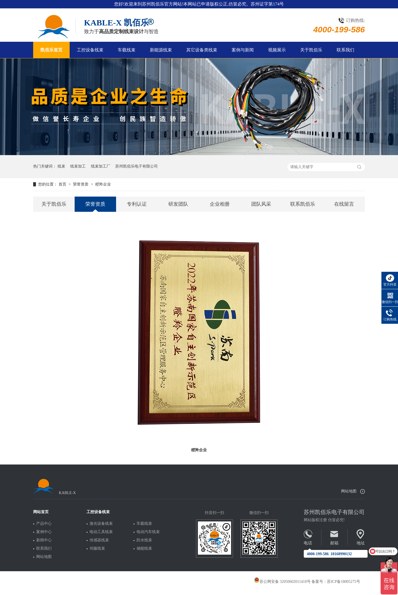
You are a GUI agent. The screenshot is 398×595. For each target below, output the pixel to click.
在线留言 (344, 204)
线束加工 (78, 166)
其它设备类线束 (201, 50)
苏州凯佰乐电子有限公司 (136, 166)
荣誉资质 (81, 184)
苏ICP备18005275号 (343, 582)
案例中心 (44, 532)
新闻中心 (44, 540)
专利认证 (137, 204)
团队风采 (261, 204)
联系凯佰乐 (302, 204)
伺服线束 (97, 548)
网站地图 (349, 491)
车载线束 (126, 50)
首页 (63, 184)
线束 (61, 166)
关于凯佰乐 (311, 50)
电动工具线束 (101, 532)
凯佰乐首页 (51, 50)
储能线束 (144, 548)
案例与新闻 (243, 50)
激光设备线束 (101, 524)
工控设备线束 (90, 50)
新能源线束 (161, 50)
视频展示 (277, 50)
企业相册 (220, 204)
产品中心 (44, 524)
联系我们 (345, 50)
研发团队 (178, 204)
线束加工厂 (100, 166)
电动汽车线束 (148, 532)
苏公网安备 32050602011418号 (282, 582)
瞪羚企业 (103, 184)
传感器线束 (99, 540)
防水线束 (144, 540)
